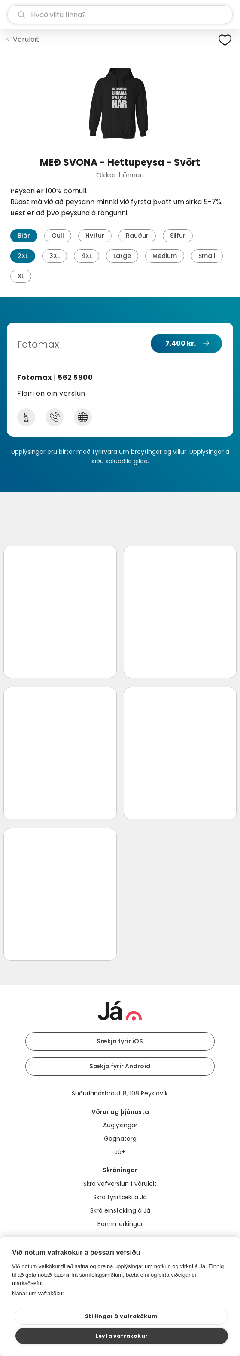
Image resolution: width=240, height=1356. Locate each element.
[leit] (120, 15)
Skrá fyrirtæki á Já (120, 1197)
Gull (58, 235)
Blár (24, 235)
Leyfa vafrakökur (122, 1336)
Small (207, 255)
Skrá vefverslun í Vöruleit (120, 1183)
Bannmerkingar (120, 1223)
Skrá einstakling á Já (120, 1210)
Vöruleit (26, 39)
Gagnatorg (120, 1138)
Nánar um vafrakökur (38, 1293)
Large (122, 255)
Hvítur (94, 235)
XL (21, 276)
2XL (23, 255)
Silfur (177, 235)
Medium (164, 255)
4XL (86, 255)
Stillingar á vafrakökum (121, 1316)
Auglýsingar (120, 1125)
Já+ (120, 1152)
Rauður (137, 235)
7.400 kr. (180, 343)
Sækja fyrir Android (119, 1066)
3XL (54, 255)
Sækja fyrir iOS (120, 1041)
